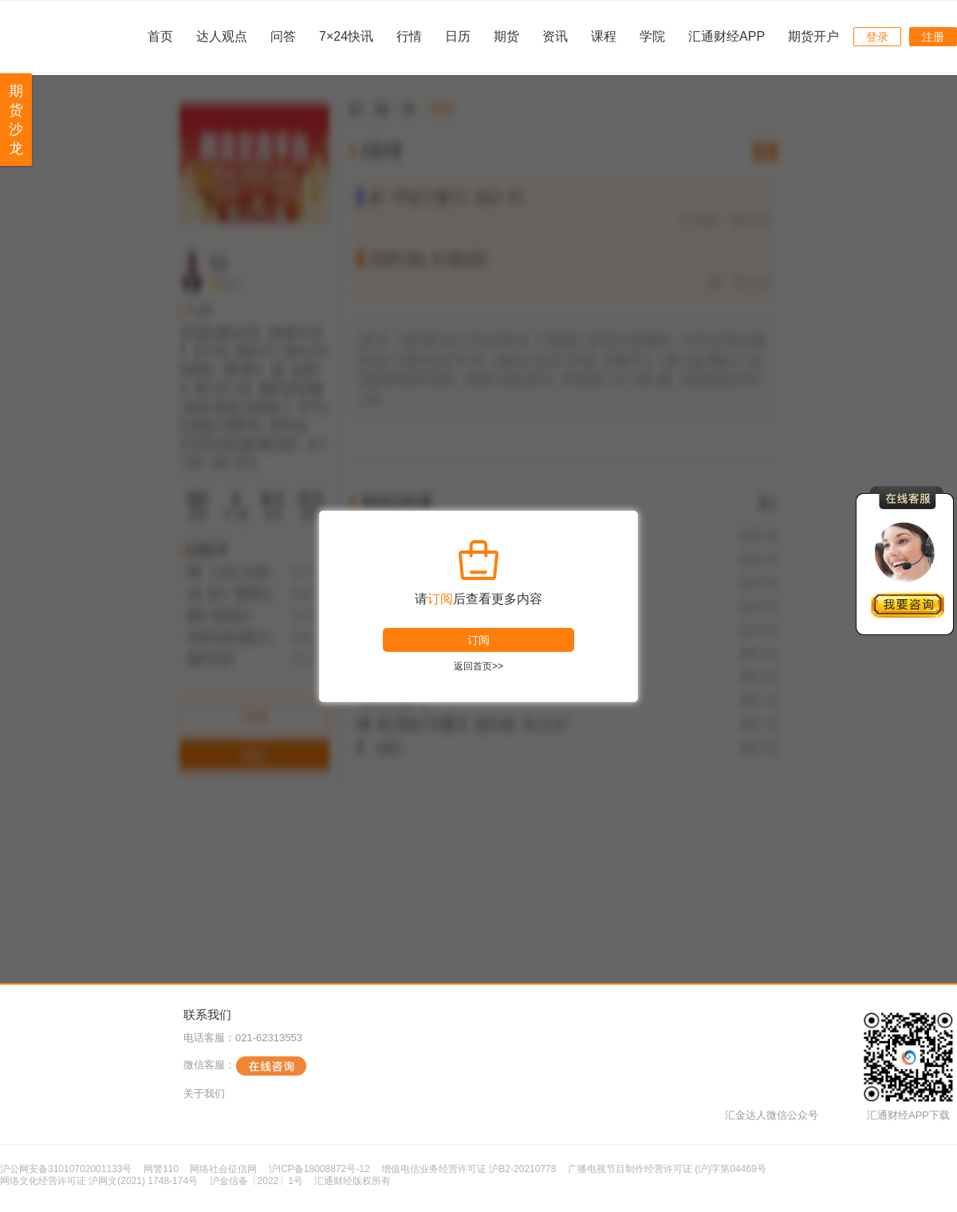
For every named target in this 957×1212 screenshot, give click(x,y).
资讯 (555, 36)
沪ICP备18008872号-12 (319, 1168)
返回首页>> (478, 666)
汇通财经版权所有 (352, 1180)
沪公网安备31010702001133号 (66, 1168)
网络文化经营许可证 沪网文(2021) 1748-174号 (99, 1180)
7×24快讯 (346, 36)
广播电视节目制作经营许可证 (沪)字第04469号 (667, 1168)
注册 (933, 36)
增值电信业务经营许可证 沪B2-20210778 (468, 1168)
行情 (409, 36)
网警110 (161, 1168)
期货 (506, 36)
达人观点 (221, 36)
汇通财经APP (726, 36)
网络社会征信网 (223, 1168)
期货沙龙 (16, 119)
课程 (603, 36)
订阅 (478, 640)
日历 (458, 36)
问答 (283, 36)
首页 (160, 36)
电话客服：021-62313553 (242, 1038)
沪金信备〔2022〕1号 (256, 1180)
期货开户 (813, 36)
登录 (877, 36)
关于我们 (204, 1093)
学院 (652, 36)
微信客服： (245, 1066)
